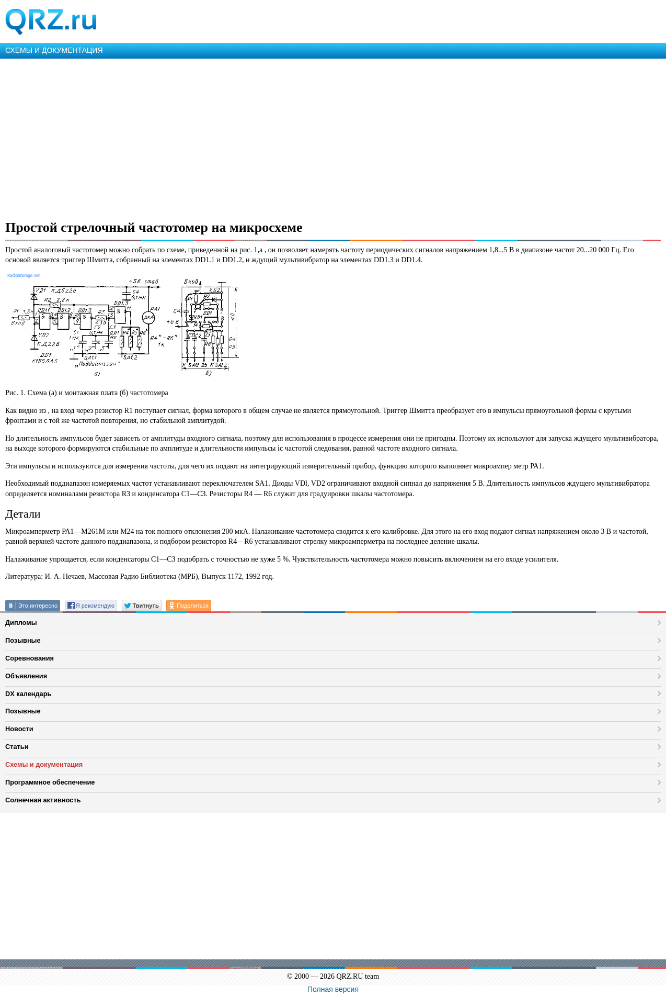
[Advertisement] (313, 137)
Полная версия (333, 989)
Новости (19, 729)
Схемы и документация (44, 764)
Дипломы (21, 622)
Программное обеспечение (50, 782)
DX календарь (28, 694)
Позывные (23, 640)
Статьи (17, 747)
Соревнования (29, 658)
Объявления (26, 676)
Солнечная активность (43, 800)
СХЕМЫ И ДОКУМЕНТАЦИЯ (54, 50)
